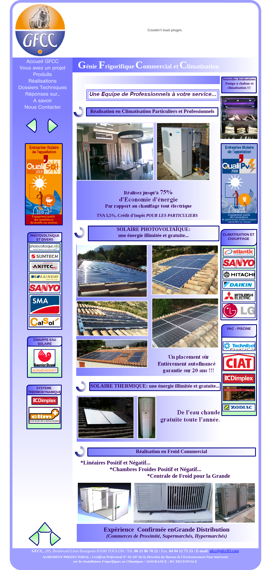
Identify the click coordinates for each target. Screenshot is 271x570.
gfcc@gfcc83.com (224, 551)
